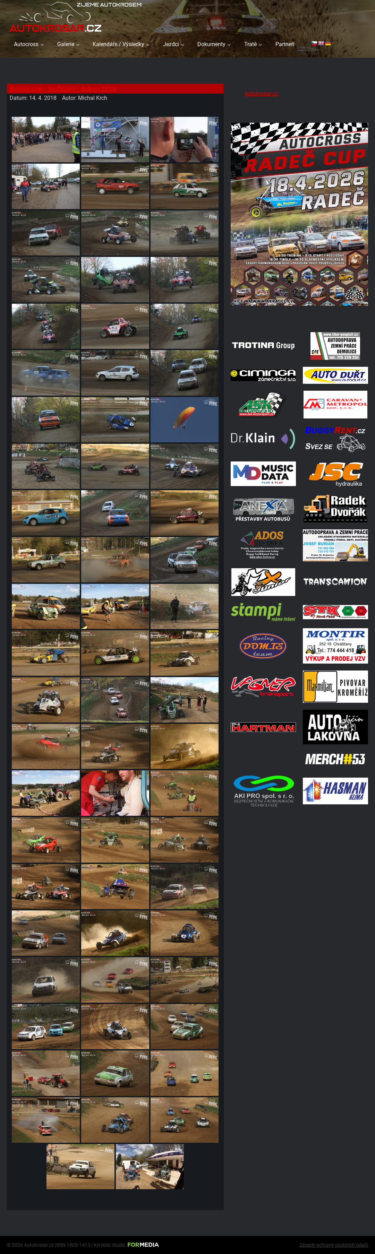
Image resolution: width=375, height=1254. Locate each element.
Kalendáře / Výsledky (118, 44)
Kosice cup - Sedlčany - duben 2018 (63, 88)
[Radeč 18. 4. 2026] (299, 316)
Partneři (285, 44)
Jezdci (171, 44)
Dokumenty (211, 44)
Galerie (65, 44)
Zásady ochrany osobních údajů (333, 1245)
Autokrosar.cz (261, 93)
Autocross (26, 44)
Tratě (250, 44)
